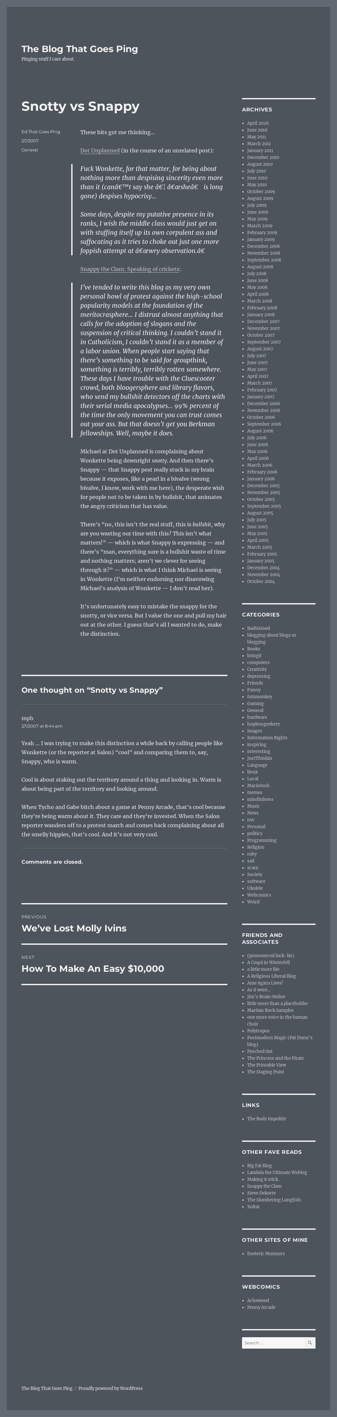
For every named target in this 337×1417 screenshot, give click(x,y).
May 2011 (256, 137)
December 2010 (263, 157)
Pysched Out (260, 1051)
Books (253, 649)
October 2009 (261, 191)
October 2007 (261, 335)
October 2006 (261, 417)
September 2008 (264, 260)
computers (258, 662)
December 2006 (263, 403)
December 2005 (263, 486)
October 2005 (261, 499)
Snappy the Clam (264, 1186)
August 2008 (260, 267)
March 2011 (259, 144)
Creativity (257, 669)
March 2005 (259, 547)
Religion (255, 847)
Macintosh (258, 785)
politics (255, 833)
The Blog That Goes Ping (79, 48)
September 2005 (264, 506)
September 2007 (264, 342)
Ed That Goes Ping (40, 131)
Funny (254, 690)
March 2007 (259, 383)
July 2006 (257, 438)
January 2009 (261, 239)
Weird (253, 902)
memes (255, 792)
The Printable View (266, 1065)
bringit (254, 656)
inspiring (256, 744)
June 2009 (257, 212)
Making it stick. (263, 1179)
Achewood (258, 1300)
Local (252, 779)
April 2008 (258, 294)
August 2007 (260, 349)
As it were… (259, 990)
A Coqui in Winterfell (268, 962)
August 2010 (260, 164)
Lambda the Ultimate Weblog (277, 1172)
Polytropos (258, 1031)
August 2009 (260, 198)
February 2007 (262, 390)
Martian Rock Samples (270, 1010)
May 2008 (257, 287)
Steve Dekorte (261, 1193)
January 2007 (261, 397)
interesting (258, 751)
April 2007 (258, 376)
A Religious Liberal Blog (271, 976)
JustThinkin (259, 758)
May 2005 (257, 533)
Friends (255, 683)
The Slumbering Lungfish (274, 1200)
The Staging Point (265, 1072)
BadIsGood (258, 628)
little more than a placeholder (277, 1003)
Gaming (255, 703)
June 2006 (257, 444)
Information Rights (267, 738)
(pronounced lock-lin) (270, 955)
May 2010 (257, 185)
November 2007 (263, 328)
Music (253, 806)
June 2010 (257, 178)
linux (252, 772)
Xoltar (253, 1207)
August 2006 (260, 431)
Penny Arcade (261, 1307)
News (253, 813)
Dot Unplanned (100, 150)
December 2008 (263, 246)
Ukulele (255, 888)
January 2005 (261, 561)
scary (252, 868)
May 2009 (257, 219)
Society (254, 874)
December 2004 (263, 568)
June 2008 (257, 280)
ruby (252, 854)
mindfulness (260, 799)
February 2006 (262, 472)
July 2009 (257, 205)
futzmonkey (259, 697)
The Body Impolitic (267, 1119)
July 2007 (256, 356)
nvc (251, 820)
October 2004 (261, 581)
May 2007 (257, 369)
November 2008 (263, 253)
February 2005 (262, 554)
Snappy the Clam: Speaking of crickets (129, 269)
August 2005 (260, 513)
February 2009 (262, 232)
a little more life (263, 969)
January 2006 (261, 479)
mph (27, 718)
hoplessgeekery (263, 724)
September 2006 (264, 424)
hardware (257, 717)
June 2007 (257, 362)
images (254, 731)
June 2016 (257, 130)
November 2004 (263, 574)
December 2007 (263, 321)
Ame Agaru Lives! (265, 983)
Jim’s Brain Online (266, 996)
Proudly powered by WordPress (110, 1388)
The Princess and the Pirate (275, 1058)
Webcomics (259, 895)
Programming (261, 840)
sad (250, 861)
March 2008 (259, 301)
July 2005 (256, 520)
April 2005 (258, 540)
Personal (256, 826)
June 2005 (257, 527)
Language (257, 765)
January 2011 (260, 150)
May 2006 (257, 451)
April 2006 (258, 458)
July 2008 (256, 273)
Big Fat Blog (259, 1166)
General (29, 149)
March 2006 (260, 465)
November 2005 (263, 492)
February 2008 (262, 308)
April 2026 (258, 123)
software (256, 881)
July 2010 (256, 171)
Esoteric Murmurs (266, 1253)
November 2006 (263, 410)
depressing (258, 676)
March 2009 (260, 226)
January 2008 (261, 315)
